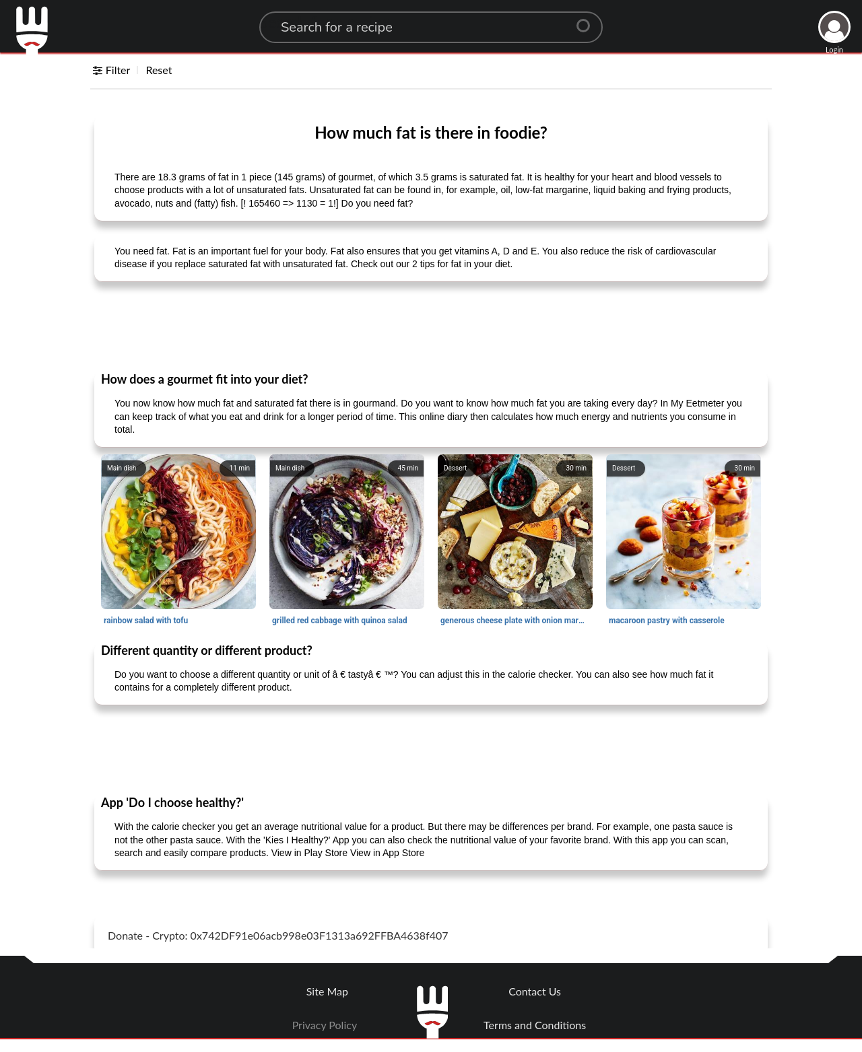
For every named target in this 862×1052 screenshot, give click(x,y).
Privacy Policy (325, 1024)
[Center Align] (588, 20)
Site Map (327, 991)
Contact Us (534, 991)
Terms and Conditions (535, 1024)
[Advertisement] (431, 325)
